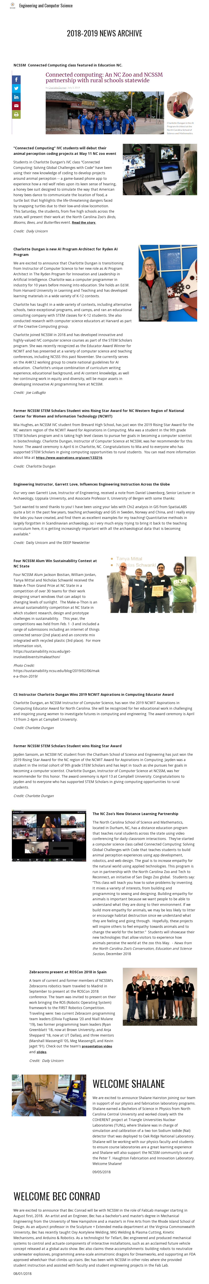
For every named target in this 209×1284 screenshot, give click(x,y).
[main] (104, 33)
